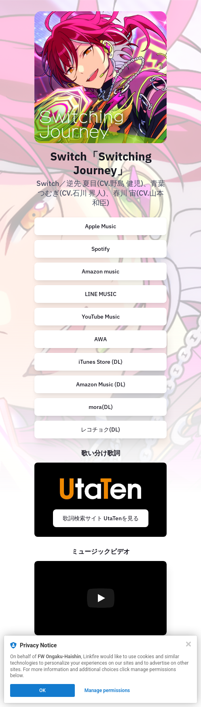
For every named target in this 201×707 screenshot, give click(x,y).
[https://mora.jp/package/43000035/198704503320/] (100, 407)
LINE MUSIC (100, 294)
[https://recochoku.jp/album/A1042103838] (100, 429)
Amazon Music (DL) (100, 384)
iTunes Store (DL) (100, 361)
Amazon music (100, 271)
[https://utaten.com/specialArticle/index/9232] (100, 500)
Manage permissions (107, 690)
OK (42, 690)
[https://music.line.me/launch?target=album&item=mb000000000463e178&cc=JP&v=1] (100, 294)
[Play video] (100, 598)
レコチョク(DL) (100, 429)
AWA (100, 339)
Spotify (100, 248)
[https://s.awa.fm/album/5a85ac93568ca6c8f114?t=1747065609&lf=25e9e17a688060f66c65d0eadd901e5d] (100, 339)
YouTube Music (101, 316)
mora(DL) (101, 407)
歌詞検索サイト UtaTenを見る (101, 518)
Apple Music (100, 226)
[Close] (188, 644)
